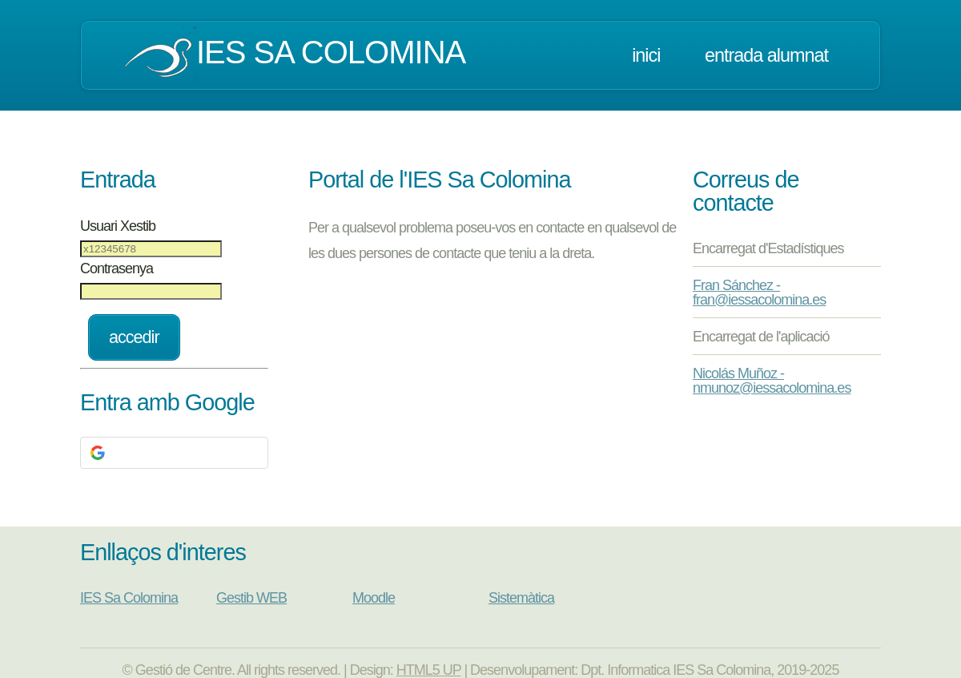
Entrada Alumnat (766, 55)
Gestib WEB (251, 598)
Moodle (373, 598)
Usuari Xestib (117, 226)
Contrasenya (116, 268)
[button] (174, 453)
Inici (646, 55)
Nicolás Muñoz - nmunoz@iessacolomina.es (771, 380)
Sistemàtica (521, 598)
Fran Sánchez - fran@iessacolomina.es (759, 292)
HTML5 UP (428, 670)
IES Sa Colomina (129, 598)
